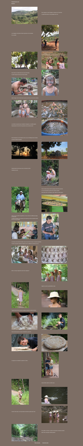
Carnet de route (45, 442)
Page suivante (37, 442)
